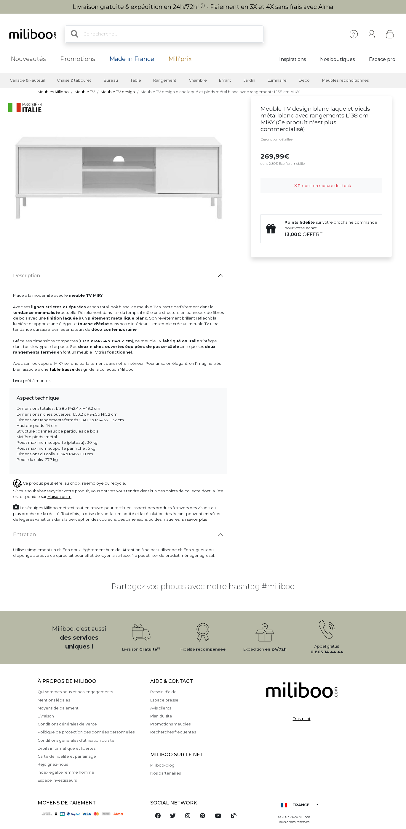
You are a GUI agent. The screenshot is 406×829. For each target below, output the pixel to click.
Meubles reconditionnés (345, 80)
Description (26, 275)
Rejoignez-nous (53, 764)
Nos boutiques (337, 59)
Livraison (46, 716)
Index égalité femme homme (66, 772)
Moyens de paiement (58, 708)
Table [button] (135, 80)
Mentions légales (54, 700)
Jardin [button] (249, 80)
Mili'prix (180, 58)
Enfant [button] (225, 80)
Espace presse (164, 700)
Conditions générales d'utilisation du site (76, 740)
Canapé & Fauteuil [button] (27, 80)
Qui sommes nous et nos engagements (75, 692)
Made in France (131, 58)
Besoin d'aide (163, 692)
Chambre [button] (198, 80)
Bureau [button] (111, 80)
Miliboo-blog (162, 765)
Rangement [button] (164, 80)
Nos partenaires (165, 773)
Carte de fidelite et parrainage (67, 756)
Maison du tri (59, 496)
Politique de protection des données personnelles (86, 732)
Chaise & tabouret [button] (74, 80)
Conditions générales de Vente (67, 724)
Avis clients (160, 708)
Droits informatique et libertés (66, 748)
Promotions (77, 58)
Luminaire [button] (277, 80)
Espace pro (382, 59)
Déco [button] (304, 80)
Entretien (24, 534)
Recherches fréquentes (173, 732)
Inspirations (292, 59)
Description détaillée (276, 139)
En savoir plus (194, 519)
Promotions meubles (170, 724)
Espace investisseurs (57, 780)
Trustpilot (302, 719)
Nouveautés (28, 58)
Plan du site (161, 716)
